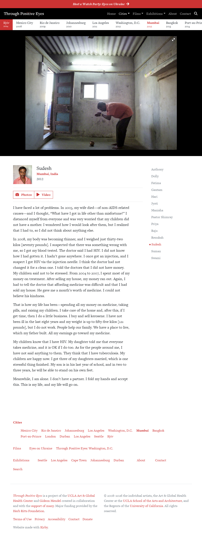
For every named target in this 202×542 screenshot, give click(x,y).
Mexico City (24, 24)
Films (137, 13)
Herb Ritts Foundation (28, 511)
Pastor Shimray (162, 217)
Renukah (157, 237)
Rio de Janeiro (49, 24)
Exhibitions (154, 13)
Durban (65, 436)
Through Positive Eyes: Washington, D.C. (84, 448)
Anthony (157, 169)
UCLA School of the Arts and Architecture (152, 500)
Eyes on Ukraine (40, 448)
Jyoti (154, 203)
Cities (123, 13)
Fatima (156, 183)
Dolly (155, 176)
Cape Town (79, 460)
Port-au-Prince (31, 436)
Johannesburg (76, 24)
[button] (173, 40)
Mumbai (153, 24)
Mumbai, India (47, 174)
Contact (185, 13)
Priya (154, 224)
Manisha (157, 210)
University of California (146, 506)
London (50, 436)
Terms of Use (22, 519)
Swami (156, 258)
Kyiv (110, 436)
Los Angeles (100, 24)
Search (18, 469)
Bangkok (172, 24)
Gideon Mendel (50, 500)
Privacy (40, 519)
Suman (156, 251)
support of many (42, 506)
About (172, 13)
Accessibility (56, 519)
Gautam (156, 189)
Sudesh (156, 244)
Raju (154, 230)
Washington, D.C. (128, 24)
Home (111, 13)
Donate (88, 519)
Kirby (44, 527)
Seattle (99, 436)
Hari (154, 196)
